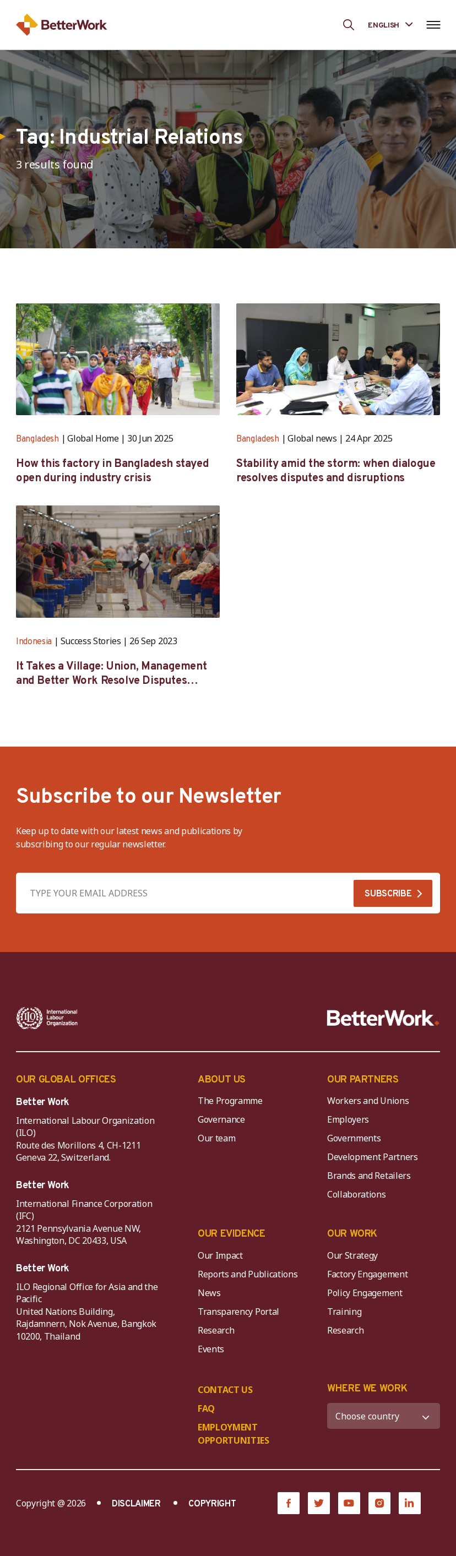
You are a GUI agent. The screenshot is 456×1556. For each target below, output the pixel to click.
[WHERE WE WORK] (383, 1416)
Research (216, 1330)
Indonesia (34, 642)
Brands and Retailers (369, 1175)
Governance (221, 1119)
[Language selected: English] (390, 24)
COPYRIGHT (212, 1504)
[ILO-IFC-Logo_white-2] (47, 1018)
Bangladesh (37, 439)
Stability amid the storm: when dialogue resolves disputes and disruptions (335, 471)
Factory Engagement (367, 1274)
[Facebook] (289, 1503)
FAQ (206, 1408)
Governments (354, 1138)
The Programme (230, 1101)
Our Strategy (352, 1255)
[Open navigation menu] (433, 24)
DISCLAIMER (136, 1504)
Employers (348, 1119)
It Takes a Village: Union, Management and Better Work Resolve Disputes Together (111, 674)
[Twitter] (319, 1503)
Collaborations (356, 1194)
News (209, 1293)
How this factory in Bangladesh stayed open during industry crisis (112, 471)
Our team (216, 1138)
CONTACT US (225, 1390)
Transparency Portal (238, 1311)
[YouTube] (349, 1503)
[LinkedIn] (410, 1503)
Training (344, 1311)
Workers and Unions (368, 1101)
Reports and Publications (247, 1274)
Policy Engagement (366, 1293)
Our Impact (220, 1255)
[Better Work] (383, 1018)
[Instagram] (379, 1503)
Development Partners (372, 1157)
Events (211, 1349)
